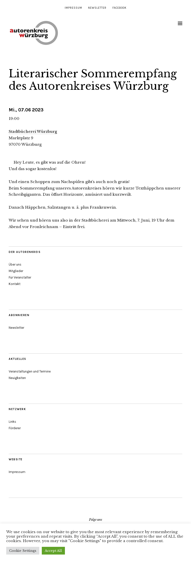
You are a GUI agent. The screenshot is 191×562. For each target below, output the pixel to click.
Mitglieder (16, 271)
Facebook (119, 7)
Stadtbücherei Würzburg (33, 131)
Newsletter (97, 7)
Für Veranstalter (20, 277)
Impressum (73, 7)
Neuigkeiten (17, 378)
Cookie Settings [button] (22, 551)
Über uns (15, 264)
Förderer (15, 428)
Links (12, 421)
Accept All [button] (53, 551)
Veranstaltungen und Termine (30, 371)
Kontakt (14, 284)
